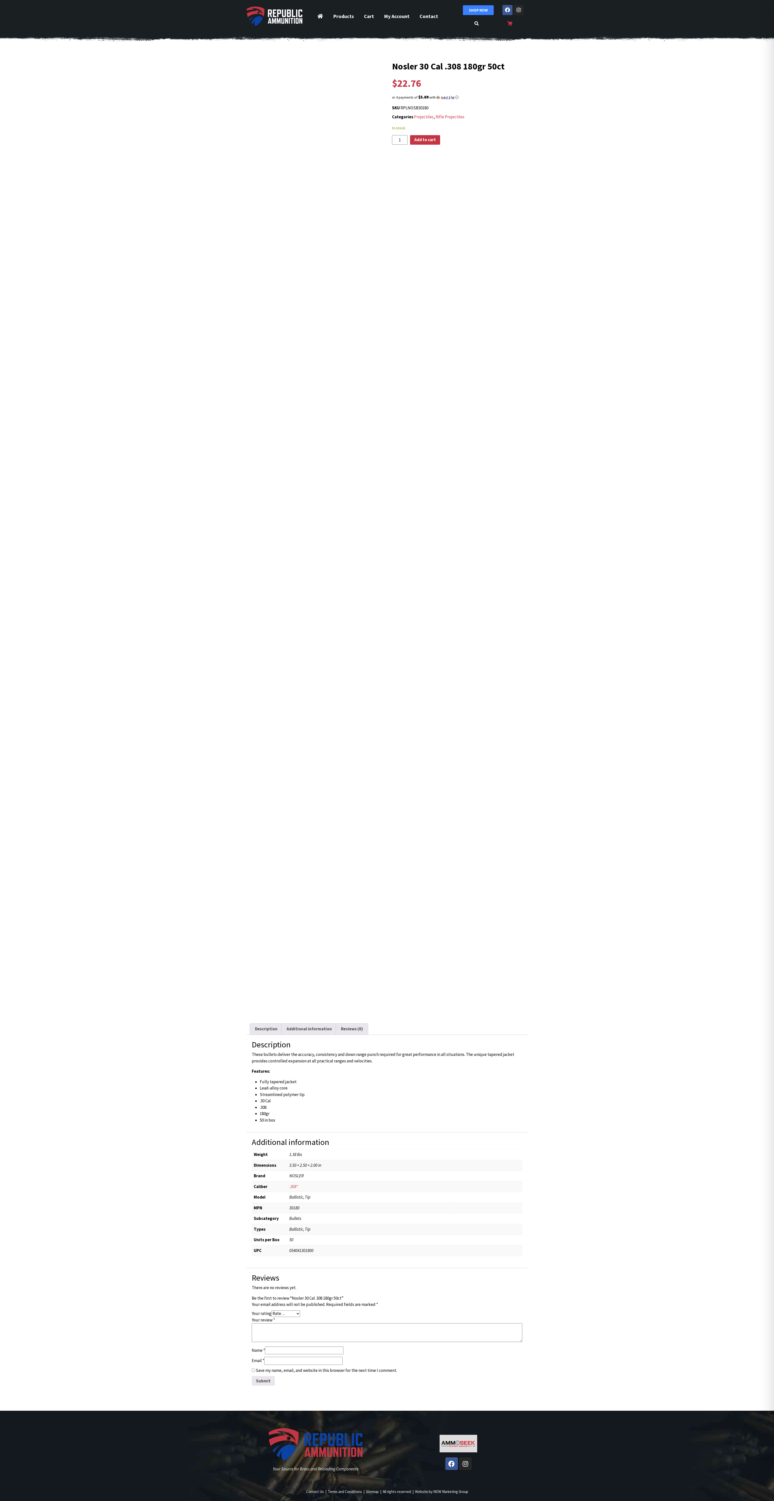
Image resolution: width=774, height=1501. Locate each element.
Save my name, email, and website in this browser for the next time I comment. (326, 1370)
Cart (369, 16)
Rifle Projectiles (450, 117)
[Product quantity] (400, 140)
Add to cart (425, 139)
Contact (429, 16)
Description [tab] (266, 1029)
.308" (293, 1186)
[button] (458, 97)
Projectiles (424, 117)
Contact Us (315, 1491)
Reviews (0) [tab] (352, 1029)
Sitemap (372, 1491)
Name (258, 1350)
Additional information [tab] (309, 1029)
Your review (263, 1320)
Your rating (261, 1313)
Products (343, 16)
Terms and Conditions (345, 1491)
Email (258, 1360)
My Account (397, 16)
